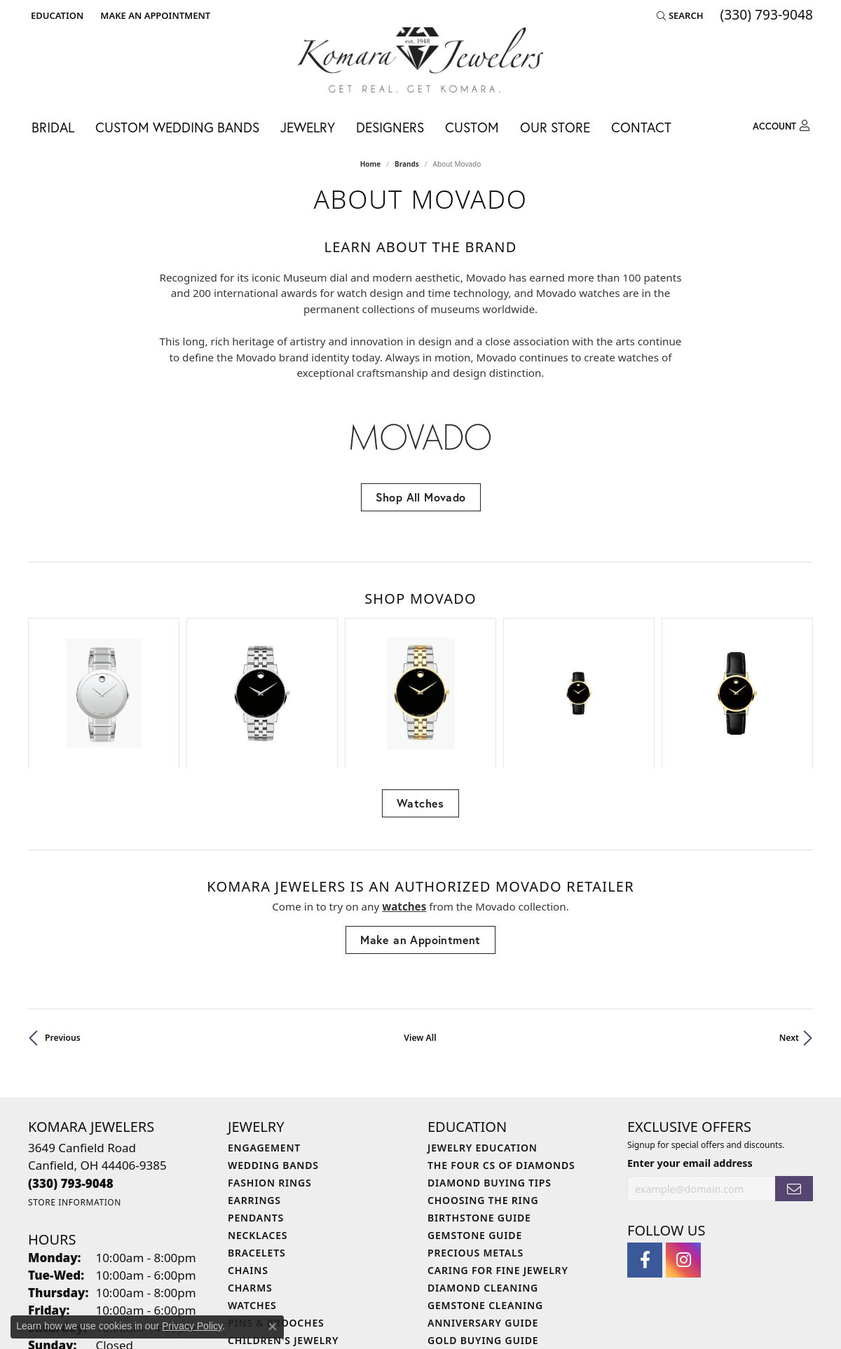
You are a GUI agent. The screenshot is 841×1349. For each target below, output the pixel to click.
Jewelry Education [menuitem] (483, 1054)
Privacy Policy (317, 1321)
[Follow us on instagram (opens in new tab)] (683, 1167)
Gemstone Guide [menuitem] (475, 1142)
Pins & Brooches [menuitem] (276, 1229)
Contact (641, 127)
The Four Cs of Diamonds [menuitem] (501, 1072)
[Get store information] (74, 1110)
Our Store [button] (555, 127)
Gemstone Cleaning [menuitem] (485, 1212)
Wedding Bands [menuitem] (273, 1072)
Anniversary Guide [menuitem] (483, 1229)
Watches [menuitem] (252, 1212)
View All (420, 944)
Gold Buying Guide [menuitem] (483, 1247)
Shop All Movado (421, 497)
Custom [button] (472, 127)
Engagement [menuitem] (264, 1054)
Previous (63, 944)
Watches (420, 710)
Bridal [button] (53, 127)
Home (370, 164)
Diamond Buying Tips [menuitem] (490, 1089)
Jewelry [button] (307, 127)
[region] (420, 646)
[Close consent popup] (272, 1326)
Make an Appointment (420, 846)
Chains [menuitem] (248, 1177)
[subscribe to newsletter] (794, 1096)
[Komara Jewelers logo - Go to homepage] (420, 59)
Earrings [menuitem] (254, 1107)
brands (407, 164)
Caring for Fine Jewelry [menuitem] (498, 1177)
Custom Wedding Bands (177, 127)
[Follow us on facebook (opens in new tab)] (644, 1167)
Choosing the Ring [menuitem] (483, 1107)
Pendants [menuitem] (256, 1124)
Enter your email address (690, 1070)
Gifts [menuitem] (243, 1264)
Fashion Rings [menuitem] (269, 1089)
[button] (55, 15)
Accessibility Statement (504, 1321)
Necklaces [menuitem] (257, 1142)
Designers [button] (390, 127)
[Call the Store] (71, 1090)
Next (789, 944)
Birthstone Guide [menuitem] (479, 1124)
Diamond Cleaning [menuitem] (483, 1194)
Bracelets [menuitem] (256, 1159)
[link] (153, 15)
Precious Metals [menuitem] (476, 1159)
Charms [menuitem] (250, 1194)
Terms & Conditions (400, 1321)
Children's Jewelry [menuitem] (283, 1247)
